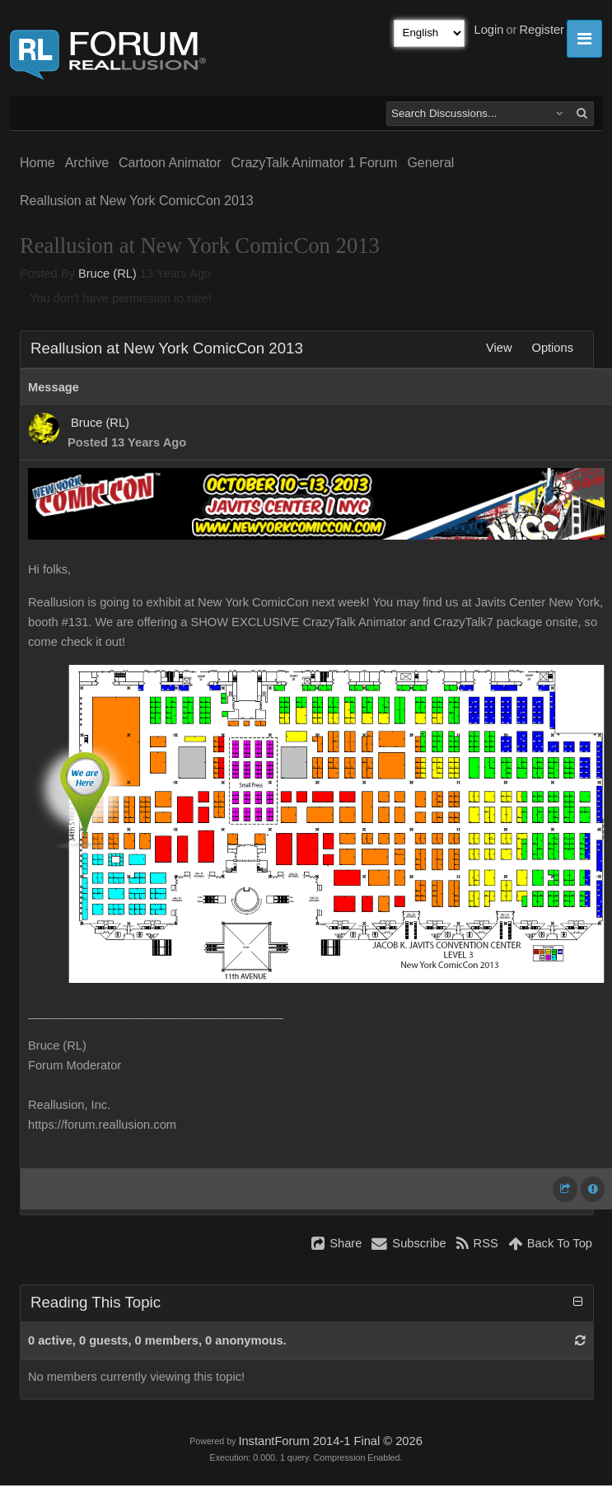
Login (489, 29)
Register (541, 29)
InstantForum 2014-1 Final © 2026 (330, 1441)
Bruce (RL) (107, 273)
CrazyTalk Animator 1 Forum (314, 163)
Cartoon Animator (170, 163)
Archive (87, 163)
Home (37, 163)
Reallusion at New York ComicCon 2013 (137, 201)
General (430, 163)
